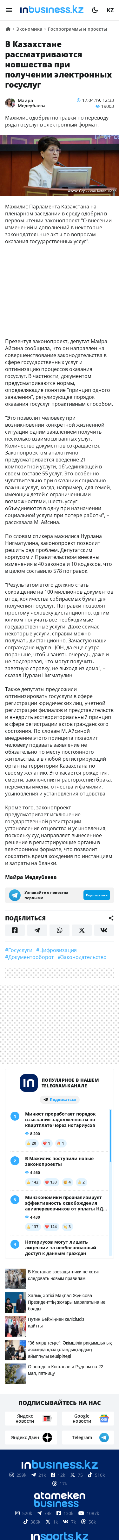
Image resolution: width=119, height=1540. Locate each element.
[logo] (52, 10)
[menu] (9, 10)
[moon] (94, 10)
